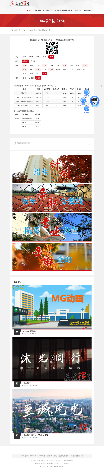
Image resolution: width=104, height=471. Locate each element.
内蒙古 (58, 69)
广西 (51, 65)
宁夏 (64, 69)
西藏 (24, 73)
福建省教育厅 (63, 456)
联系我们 (88, 10)
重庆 (44, 73)
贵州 (57, 65)
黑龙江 (78, 65)
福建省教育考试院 (77, 456)
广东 (44, 65)
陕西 (78, 69)
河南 (71, 65)
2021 (51, 57)
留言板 (83, 100)
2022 (44, 57)
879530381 (60, 466)
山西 (71, 69)
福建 (24, 65)
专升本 (33, 61)
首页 (29, 10)
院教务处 (42, 456)
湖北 (84, 65)
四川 (84, 69)
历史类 (31, 78)
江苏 (37, 69)
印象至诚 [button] (37, 10)
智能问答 (87, 92)
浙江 (37, 73)
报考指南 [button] (78, 10)
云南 (31, 73)
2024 (31, 57)
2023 (38, 57)
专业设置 (57, 10)
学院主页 (33, 456)
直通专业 (87, 108)
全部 (24, 78)
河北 (64, 65)
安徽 (31, 65)
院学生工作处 (52, 456)
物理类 (38, 78)
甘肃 (37, 65)
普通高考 (25, 61)
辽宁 (51, 69)
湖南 (24, 69)
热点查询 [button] (67, 10)
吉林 (31, 69)
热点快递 (47, 10)
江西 (44, 69)
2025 (24, 57)
